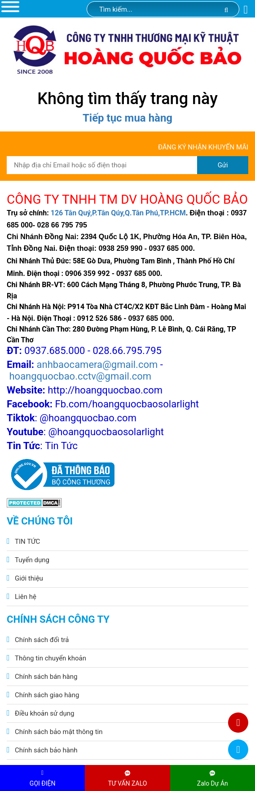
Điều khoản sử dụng (44, 713)
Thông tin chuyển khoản (50, 658)
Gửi (223, 165)
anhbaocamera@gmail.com (97, 364)
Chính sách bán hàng (46, 677)
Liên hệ (25, 597)
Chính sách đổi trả (42, 640)
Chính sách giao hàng (47, 695)
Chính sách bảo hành (46, 750)
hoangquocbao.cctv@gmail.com (80, 376)
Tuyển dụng (32, 560)
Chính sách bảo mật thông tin (59, 732)
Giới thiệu (29, 578)
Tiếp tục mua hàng (127, 118)
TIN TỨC (27, 542)
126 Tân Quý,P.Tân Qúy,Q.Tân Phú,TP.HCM (118, 213)
